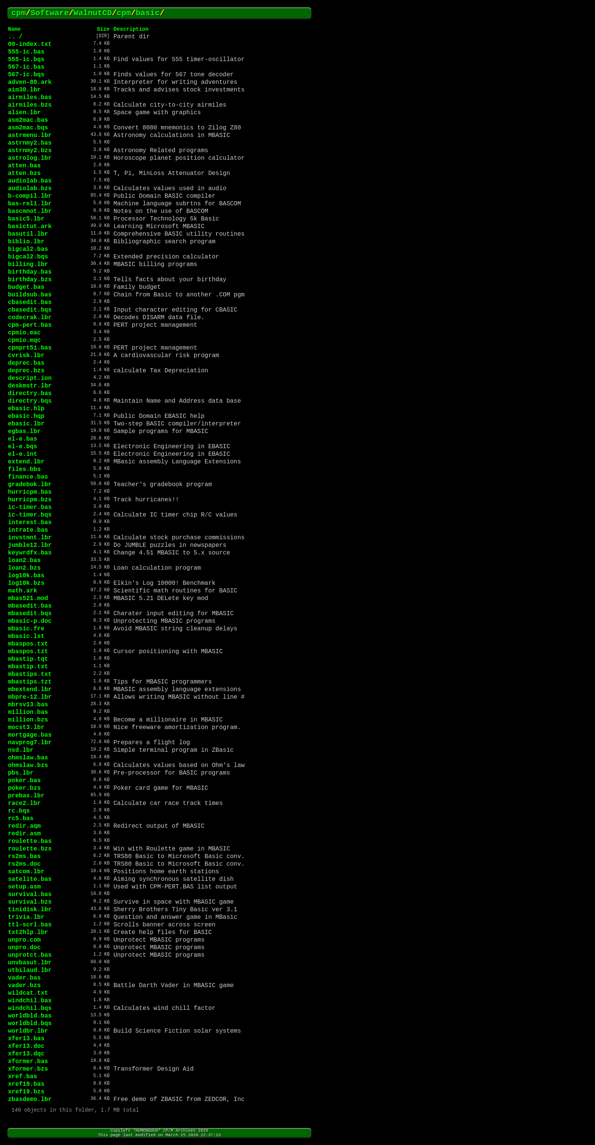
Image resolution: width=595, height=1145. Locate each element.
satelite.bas (30, 879)
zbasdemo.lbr (30, 1099)
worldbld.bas (30, 1016)
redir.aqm (24, 826)
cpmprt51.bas (30, 348)
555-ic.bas (26, 52)
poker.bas (24, 780)
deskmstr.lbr (30, 386)
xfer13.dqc (26, 1054)
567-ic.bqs (26, 74)
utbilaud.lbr (30, 970)
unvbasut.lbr (30, 962)
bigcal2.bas (28, 249)
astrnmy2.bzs (30, 150)
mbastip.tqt (28, 659)
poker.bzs (24, 788)
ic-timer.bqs (30, 515)
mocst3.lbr (26, 727)
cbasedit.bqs (30, 310)
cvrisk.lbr (26, 355)
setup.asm (24, 887)
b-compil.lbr (30, 196)
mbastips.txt (30, 674)
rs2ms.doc (24, 864)
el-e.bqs (22, 446)
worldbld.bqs (30, 1023)
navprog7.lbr (30, 742)
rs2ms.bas (24, 856)
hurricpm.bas (30, 492)
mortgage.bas (30, 735)
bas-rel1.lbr (30, 203)
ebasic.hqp (26, 416)
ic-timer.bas (30, 507)
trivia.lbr (26, 917)
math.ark (22, 590)
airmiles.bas (30, 97)
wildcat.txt (28, 993)
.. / (15, 36)
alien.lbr (24, 112)
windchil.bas (30, 1000)
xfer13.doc (26, 1046)
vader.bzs (24, 985)
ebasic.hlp (26, 408)
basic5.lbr (26, 219)
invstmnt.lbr (30, 537)
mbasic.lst (26, 636)
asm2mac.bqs (28, 127)
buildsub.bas (30, 294)
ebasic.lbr (26, 424)
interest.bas (30, 522)
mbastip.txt (28, 666)
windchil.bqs (30, 1008)
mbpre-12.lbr (30, 697)
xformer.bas (28, 1061)
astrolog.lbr (30, 158)
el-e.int (22, 454)
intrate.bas (28, 530)
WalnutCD (93, 13)
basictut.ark (30, 226)
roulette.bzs (30, 849)
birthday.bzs (30, 279)
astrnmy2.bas (30, 143)
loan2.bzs (24, 568)
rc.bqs (19, 811)
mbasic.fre (26, 628)
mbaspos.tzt (28, 651)
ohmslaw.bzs (28, 765)
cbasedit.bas (30, 302)
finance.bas (28, 477)
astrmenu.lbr (30, 135)
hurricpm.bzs (30, 499)
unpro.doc (24, 947)
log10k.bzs (26, 583)
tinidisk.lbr (30, 909)
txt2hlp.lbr (28, 932)
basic (148, 13)
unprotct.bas (30, 955)
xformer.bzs (28, 1069)
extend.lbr (26, 461)
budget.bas (26, 287)
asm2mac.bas (28, 120)
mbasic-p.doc (30, 621)
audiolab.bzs (30, 188)
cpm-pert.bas (30, 325)
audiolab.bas (30, 181)
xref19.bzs (26, 1091)
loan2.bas (24, 560)
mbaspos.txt (28, 644)
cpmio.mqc (24, 340)
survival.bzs (30, 902)
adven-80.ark (30, 82)
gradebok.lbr (30, 484)
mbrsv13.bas (28, 704)
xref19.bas (26, 1084)
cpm (18, 13)
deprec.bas (26, 363)
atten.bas (24, 165)
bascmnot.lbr (30, 211)
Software (49, 13)
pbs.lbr (20, 773)
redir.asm (24, 833)
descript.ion (30, 378)
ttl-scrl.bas (30, 924)
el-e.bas (22, 439)
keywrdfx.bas (30, 553)
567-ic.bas (26, 67)
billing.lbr (28, 264)
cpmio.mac (24, 332)
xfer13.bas (26, 1038)
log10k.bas (26, 575)
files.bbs (24, 469)
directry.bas (30, 393)
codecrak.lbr (30, 317)
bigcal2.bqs (28, 257)
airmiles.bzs (30, 105)
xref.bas (22, 1076)
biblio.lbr (26, 241)
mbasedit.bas (30, 606)
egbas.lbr (24, 431)
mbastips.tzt (30, 682)
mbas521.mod (28, 598)
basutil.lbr (28, 234)
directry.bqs (30, 401)
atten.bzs (24, 173)
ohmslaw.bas (28, 757)
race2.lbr (24, 803)
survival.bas (30, 894)
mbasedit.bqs (30, 613)
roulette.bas (30, 841)
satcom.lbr (26, 871)
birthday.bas (30, 272)
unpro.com (24, 940)
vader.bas (24, 978)
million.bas (28, 712)
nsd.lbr (20, 750)
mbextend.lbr (30, 689)
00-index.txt (30, 44)
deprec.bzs (26, 370)
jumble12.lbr (30, 545)
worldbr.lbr (28, 1031)
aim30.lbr (24, 90)
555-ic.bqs (26, 59)
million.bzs (28, 720)
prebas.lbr (26, 795)
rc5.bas (20, 818)
